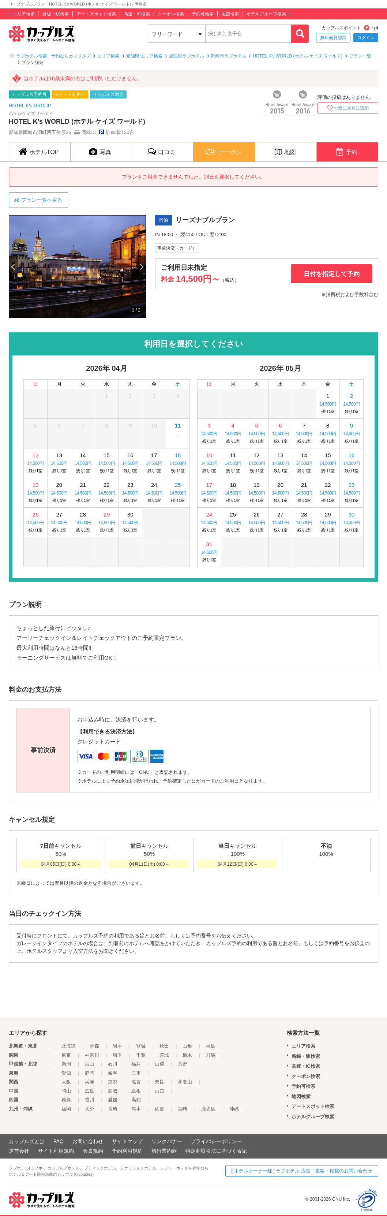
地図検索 (230, 13)
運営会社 (19, 1151)
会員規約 (93, 1151)
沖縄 (234, 1109)
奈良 (159, 1082)
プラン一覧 (360, 56)
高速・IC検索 (137, 13)
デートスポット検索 (96, 13)
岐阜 (112, 1073)
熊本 (136, 1109)
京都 (112, 1082)
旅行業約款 (164, 1151)
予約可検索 (203, 13)
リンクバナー (166, 1141)
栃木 (187, 1055)
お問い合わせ (87, 1141)
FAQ (58, 1141)
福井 (136, 1064)
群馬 (210, 1055)
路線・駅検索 (55, 13)
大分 (89, 1109)
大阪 (66, 1082)
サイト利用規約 (56, 1151)
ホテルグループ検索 (266, 13)
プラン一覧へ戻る (41, 200)
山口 (159, 1091)
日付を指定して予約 (332, 274)
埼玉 (117, 1055)
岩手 (117, 1046)
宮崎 (182, 1109)
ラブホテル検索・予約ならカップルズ (53, 56)
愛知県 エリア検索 (144, 56)
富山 (89, 1064)
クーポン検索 (171, 13)
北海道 (68, 1046)
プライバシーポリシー (216, 1141)
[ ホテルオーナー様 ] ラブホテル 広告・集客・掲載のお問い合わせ (301, 1171)
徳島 (66, 1100)
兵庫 (89, 1082)
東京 (66, 1055)
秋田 (164, 1046)
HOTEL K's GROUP (30, 105)
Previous (13, 266)
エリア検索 (24, 13)
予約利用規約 (127, 1151)
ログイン (366, 37)
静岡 (89, 1073)
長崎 (112, 1109)
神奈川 (92, 1055)
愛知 (66, 1073)
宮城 (141, 1046)
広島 (89, 1091)
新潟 (66, 1064)
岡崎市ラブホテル (228, 56)
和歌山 (185, 1082)
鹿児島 (208, 1109)
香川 (89, 1100)
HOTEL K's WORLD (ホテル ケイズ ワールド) (297, 56)
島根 (136, 1091)
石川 (112, 1064)
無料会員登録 (333, 37)
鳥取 (112, 1091)
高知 (136, 1100)
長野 (182, 1064)
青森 (94, 1046)
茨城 (164, 1055)
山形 (187, 1046)
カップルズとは (27, 1141)
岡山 (66, 1091)
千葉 (141, 1055)
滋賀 (136, 1082)
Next (141, 266)
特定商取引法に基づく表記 (216, 1151)
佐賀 (159, 1109)
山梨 (159, 1064)
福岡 (66, 1109)
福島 (210, 1046)
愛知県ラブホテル (186, 56)
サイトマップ (127, 1141)
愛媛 (112, 1100)
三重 (136, 1073)
